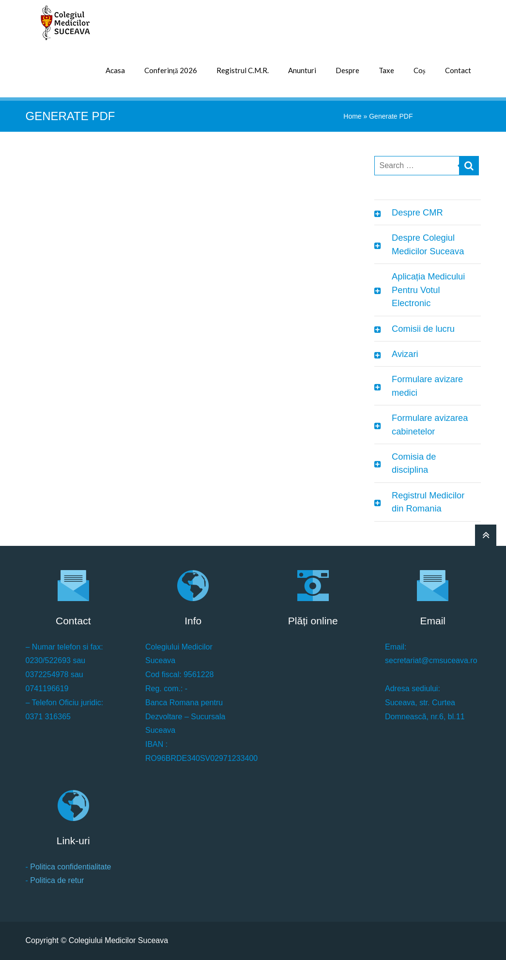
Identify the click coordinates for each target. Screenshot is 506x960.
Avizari (405, 354)
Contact (458, 70)
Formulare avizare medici (427, 385)
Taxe (386, 70)
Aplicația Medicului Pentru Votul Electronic (428, 289)
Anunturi (302, 70)
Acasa (115, 70)
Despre (347, 70)
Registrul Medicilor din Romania (428, 501)
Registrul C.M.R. (242, 70)
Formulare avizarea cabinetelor (430, 424)
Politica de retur (57, 880)
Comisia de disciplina (414, 463)
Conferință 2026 (170, 70)
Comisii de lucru (423, 329)
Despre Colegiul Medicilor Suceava (428, 244)
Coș (420, 70)
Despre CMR (417, 212)
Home (352, 116)
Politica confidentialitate (70, 867)
